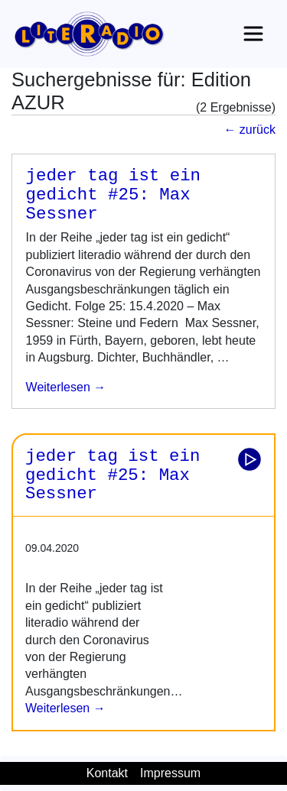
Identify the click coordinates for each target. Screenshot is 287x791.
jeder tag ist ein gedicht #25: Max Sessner (113, 194)
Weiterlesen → (65, 708)
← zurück (249, 129)
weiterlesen (58, 387)
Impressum (170, 773)
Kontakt (107, 773)
